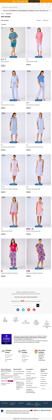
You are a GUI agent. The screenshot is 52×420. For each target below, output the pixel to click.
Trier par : (39, 20)
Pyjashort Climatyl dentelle (6, 231)
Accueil (2, 13)
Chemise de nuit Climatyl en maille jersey (9, 189)
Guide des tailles (17, 377)
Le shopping (28, 371)
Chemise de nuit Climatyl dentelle (8, 147)
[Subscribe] (37, 305)
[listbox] (4, 59)
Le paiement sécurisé (30, 373)
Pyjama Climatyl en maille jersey (33, 105)
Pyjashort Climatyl (5, 61)
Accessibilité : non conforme (19, 379)
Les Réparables (44, 375)
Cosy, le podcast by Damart (31, 387)
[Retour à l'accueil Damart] (5, 4)
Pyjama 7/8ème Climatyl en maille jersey (9, 273)
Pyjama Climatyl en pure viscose (7, 105)
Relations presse (44, 383)
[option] (2, 59)
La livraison (28, 375)
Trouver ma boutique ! (25, 360)
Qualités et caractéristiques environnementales (30, 391)
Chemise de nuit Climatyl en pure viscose (34, 147)
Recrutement (43, 381)
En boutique (28, 381)
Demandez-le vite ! (8, 360)
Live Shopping (29, 385)
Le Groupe (43, 379)
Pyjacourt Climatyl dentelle (31, 61)
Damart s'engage (44, 373)
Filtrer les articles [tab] (5, 20)
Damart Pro (43, 385)
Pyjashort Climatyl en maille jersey (33, 231)
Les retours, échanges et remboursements (31, 378)
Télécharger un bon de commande (5, 384)
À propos (42, 377)
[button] (46, 388)
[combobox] (26, 7)
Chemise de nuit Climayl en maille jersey (34, 273)
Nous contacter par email (19, 371)
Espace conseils (29, 383)
